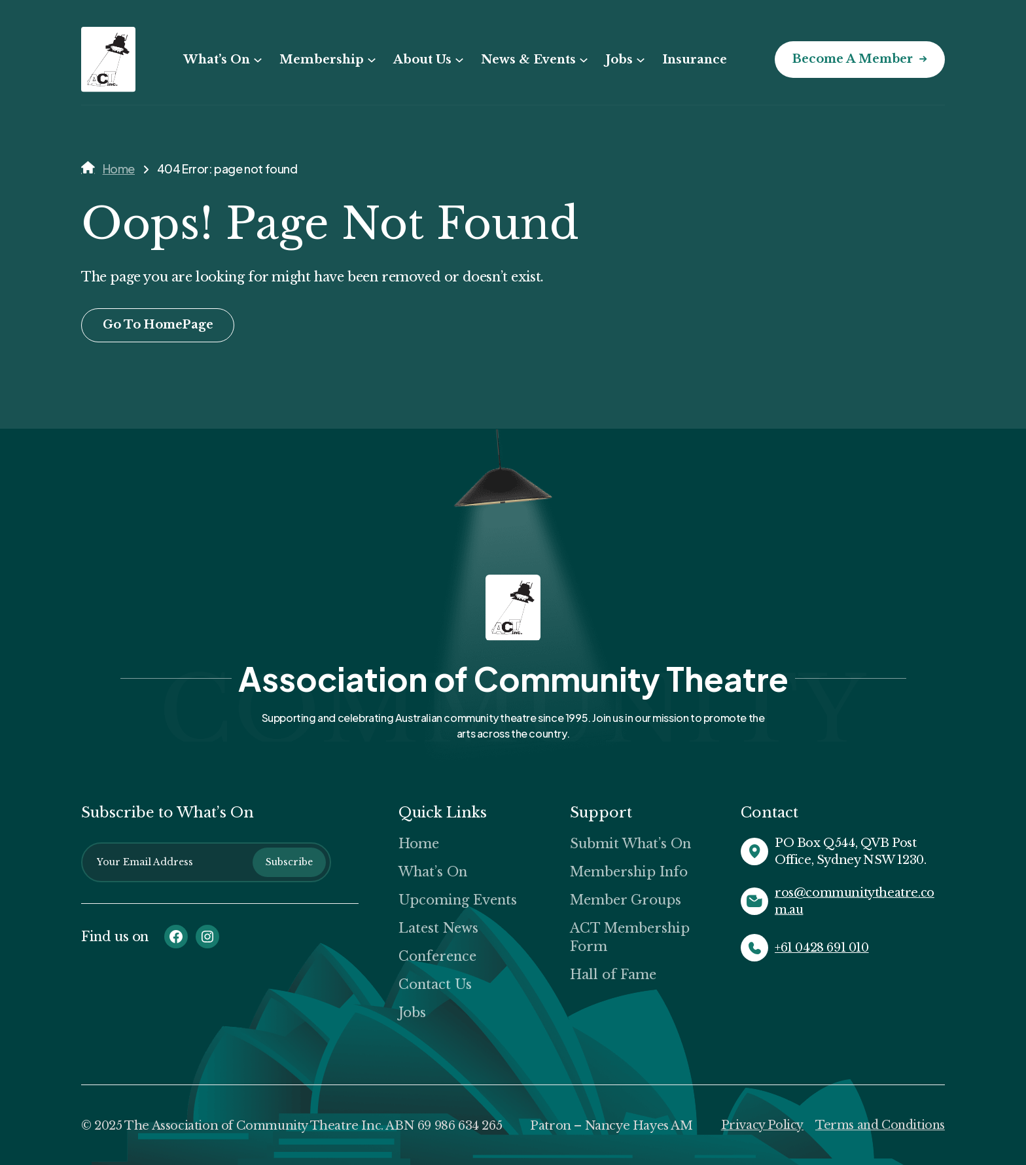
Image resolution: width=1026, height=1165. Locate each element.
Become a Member (850, 59)
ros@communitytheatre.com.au (854, 901)
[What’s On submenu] (255, 60)
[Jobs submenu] (638, 60)
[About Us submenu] (457, 60)
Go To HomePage (159, 325)
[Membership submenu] (369, 60)
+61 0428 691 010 (822, 948)
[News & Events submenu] (581, 60)
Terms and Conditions (879, 1125)
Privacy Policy (759, 1125)
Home (119, 168)
